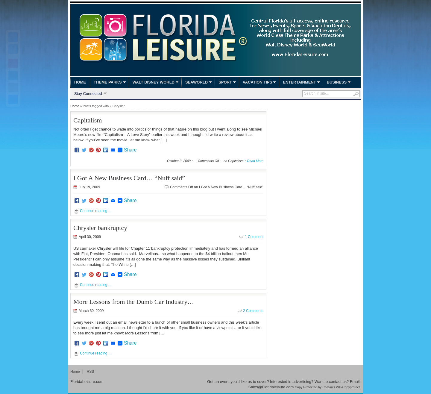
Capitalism (87, 120)
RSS (90, 371)
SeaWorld (196, 82)
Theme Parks (108, 82)
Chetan (327, 387)
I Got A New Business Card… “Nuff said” (129, 178)
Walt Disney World (153, 82)
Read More (255, 161)
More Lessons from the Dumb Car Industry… (133, 301)
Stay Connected (88, 94)
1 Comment (254, 237)
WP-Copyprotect (348, 387)
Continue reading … (96, 211)
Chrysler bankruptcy (100, 227)
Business (337, 82)
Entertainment (299, 82)
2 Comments (253, 311)
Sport (225, 82)
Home (80, 82)
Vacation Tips (257, 82)
